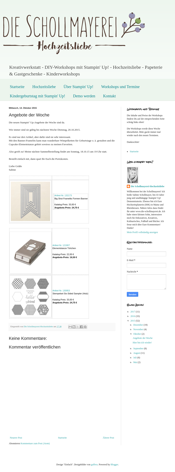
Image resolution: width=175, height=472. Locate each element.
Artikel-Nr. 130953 (61, 290)
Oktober (137, 334)
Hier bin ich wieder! (142, 342)
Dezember (138, 324)
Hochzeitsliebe (44, 87)
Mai (135, 362)
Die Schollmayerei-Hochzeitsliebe (147, 186)
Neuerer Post (16, 437)
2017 (133, 311)
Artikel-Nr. (61, 245)
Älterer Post (108, 437)
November (138, 329)
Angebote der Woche (143, 338)
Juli (135, 357)
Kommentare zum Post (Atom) (35, 443)
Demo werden (84, 96)
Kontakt (109, 96)
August (137, 353)
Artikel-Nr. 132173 (63, 195)
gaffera (94, 464)
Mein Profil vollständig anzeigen (142, 232)
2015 (133, 320)
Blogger (114, 464)
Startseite (17, 87)
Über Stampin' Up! (78, 87)
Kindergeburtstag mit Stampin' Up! (37, 96)
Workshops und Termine (120, 87)
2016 (133, 316)
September (138, 348)
